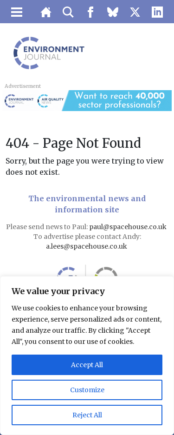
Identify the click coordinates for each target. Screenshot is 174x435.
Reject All (87, 415)
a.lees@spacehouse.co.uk (87, 246)
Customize (87, 390)
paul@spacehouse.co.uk (128, 227)
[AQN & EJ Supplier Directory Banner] (86, 100)
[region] (87, 355)
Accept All (87, 365)
